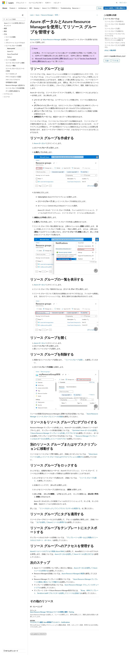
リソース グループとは (112, 19)
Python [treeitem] (9, 57)
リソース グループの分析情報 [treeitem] (15, 88)
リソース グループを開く (74, 360)
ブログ (28, 649)
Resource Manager (47, 15)
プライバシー (43, 649)
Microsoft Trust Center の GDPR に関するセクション (54, 58)
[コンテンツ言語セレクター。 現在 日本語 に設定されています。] (6, 644)
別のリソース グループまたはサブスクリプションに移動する (115, 39)
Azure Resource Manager (51, 39)
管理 (56, 15)
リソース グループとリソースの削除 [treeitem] (15, 70)
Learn (32, 15)
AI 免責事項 (6, 649)
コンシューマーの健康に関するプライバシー (66, 649)
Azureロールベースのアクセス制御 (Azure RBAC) (47, 551)
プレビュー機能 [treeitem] (11, 66)
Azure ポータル (39, 143)
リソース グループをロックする (115, 43)
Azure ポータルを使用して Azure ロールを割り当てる (74, 554)
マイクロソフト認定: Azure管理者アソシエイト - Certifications (50, 622)
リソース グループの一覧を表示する (115, 25)
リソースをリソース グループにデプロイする (115, 34)
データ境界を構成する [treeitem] (13, 91)
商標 (93, 649)
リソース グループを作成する (114, 21)
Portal (99, 8)
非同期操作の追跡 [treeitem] (11, 82)
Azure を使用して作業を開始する (115, 8)
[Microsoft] (3, 2)
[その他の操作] (97, 15)
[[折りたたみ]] (22, 15)
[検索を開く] (117, 3)
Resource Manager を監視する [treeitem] (15, 85)
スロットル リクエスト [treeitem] (13, 79)
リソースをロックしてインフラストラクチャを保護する (60, 508)
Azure (37, 15)
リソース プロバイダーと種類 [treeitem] (15, 63)
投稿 (35, 649)
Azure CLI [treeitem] (10, 51)
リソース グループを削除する (114, 31)
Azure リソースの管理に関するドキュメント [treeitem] (14, 24)
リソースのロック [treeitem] (11, 74)
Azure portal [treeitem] (11, 48)
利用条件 (86, 649)
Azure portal (34, 39)
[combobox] (13, 19)
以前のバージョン (17, 649)
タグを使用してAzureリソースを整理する (51, 522)
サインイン (123, 3)
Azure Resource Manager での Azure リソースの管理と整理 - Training (52, 612)
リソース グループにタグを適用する (115, 46)
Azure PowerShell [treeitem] (12, 54)
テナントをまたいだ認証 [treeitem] (13, 77)
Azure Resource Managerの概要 (73, 573)
